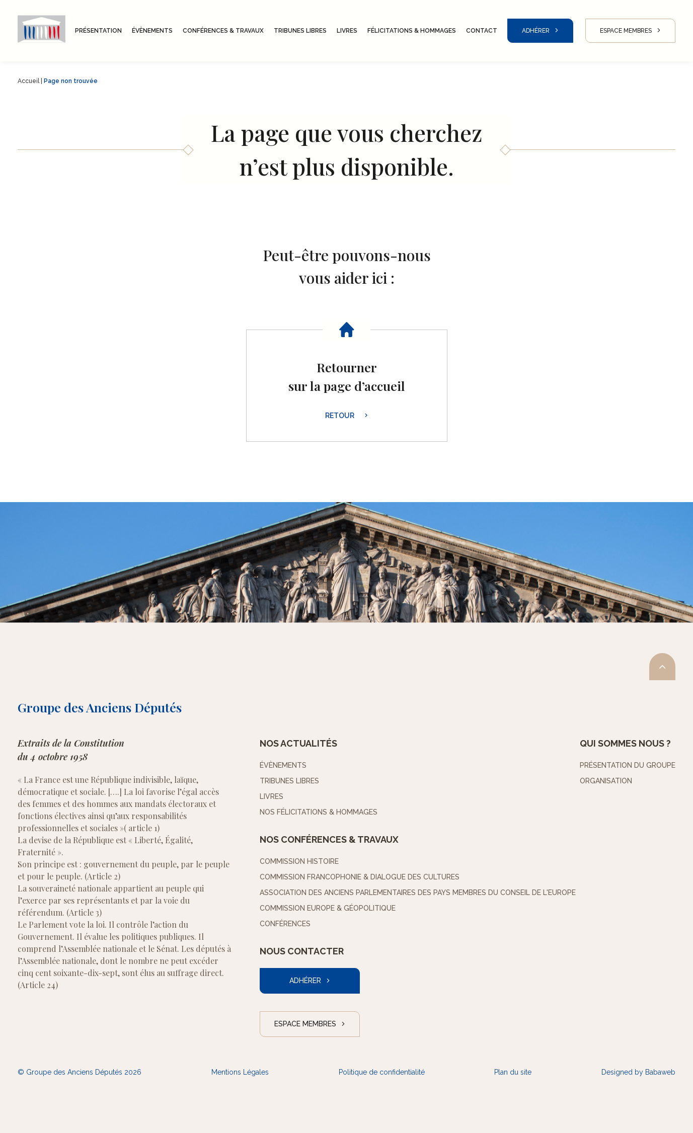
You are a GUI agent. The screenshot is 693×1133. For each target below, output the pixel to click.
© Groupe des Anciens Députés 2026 (79, 1072)
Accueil (28, 81)
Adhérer (536, 30)
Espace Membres (626, 30)
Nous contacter (302, 951)
